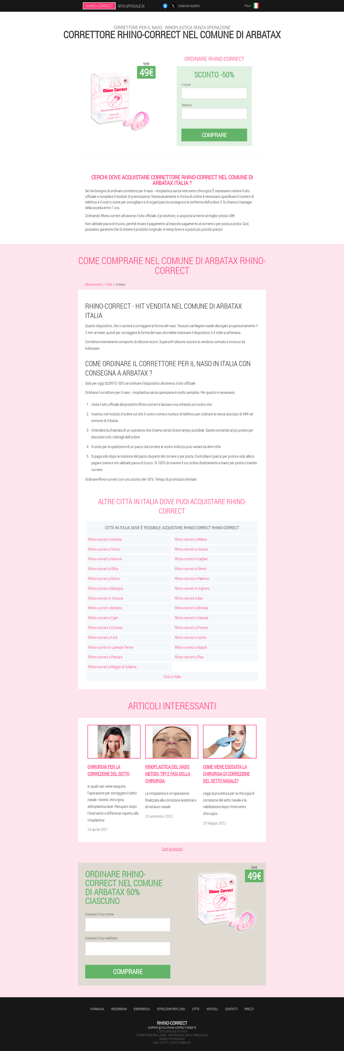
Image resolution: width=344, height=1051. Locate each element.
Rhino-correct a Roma (103, 578)
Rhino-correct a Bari (189, 598)
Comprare (214, 135)
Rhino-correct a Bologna (105, 588)
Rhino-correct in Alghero (192, 588)
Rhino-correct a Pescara (105, 656)
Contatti (231, 1009)
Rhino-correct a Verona (191, 549)
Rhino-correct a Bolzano (105, 607)
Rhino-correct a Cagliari (191, 558)
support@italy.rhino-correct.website (172, 1027)
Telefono (186, 105)
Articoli (212, 1009)
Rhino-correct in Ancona (105, 598)
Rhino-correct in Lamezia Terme (110, 647)
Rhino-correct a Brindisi (191, 607)
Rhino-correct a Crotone (105, 627)
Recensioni (119, 1009)
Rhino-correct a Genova (105, 558)
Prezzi (249, 1009)
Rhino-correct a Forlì (102, 637)
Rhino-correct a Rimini (190, 568)
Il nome (186, 84)
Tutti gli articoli (172, 848)
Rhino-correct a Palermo (192, 578)
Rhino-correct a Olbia (103, 568)
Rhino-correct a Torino (104, 549)
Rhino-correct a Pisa (189, 656)
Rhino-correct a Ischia (190, 637)
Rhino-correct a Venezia (105, 539)
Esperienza (142, 1009)
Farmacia (97, 1009)
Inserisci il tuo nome (99, 914)
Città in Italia (172, 676)
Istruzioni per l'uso (171, 1009)
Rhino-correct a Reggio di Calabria (112, 666)
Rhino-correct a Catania (191, 617)
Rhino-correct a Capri (103, 617)
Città (195, 1009)
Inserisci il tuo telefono (101, 938)
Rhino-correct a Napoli (191, 647)
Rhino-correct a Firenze (191, 627)
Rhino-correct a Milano (191, 539)
